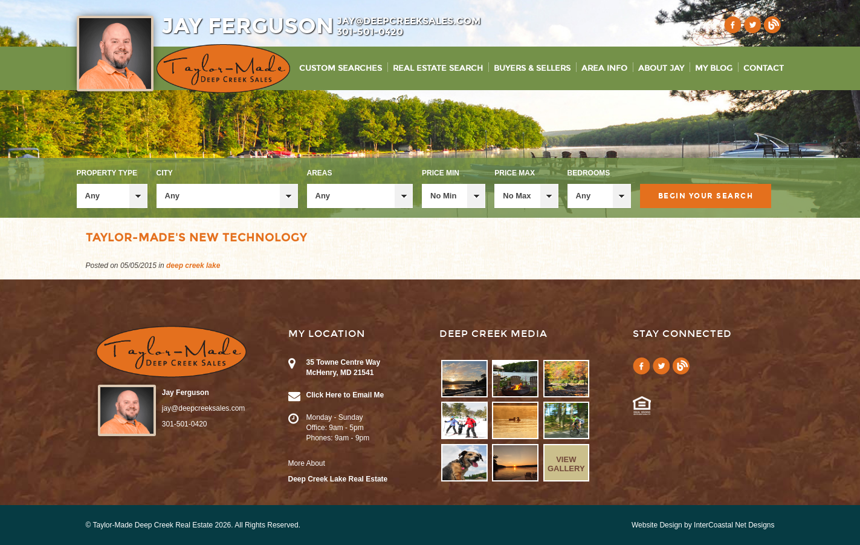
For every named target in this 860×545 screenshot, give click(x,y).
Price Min (440, 173)
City (165, 173)
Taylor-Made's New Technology (196, 237)
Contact (763, 68)
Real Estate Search (438, 68)
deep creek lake (193, 265)
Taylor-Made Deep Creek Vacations (223, 68)
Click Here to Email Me (345, 395)
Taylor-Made (171, 352)
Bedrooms (588, 173)
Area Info (604, 68)
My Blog (713, 68)
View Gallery (566, 464)
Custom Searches (340, 68)
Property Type (107, 173)
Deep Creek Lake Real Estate (338, 479)
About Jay (661, 68)
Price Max (514, 173)
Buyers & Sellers (532, 68)
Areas (319, 173)
